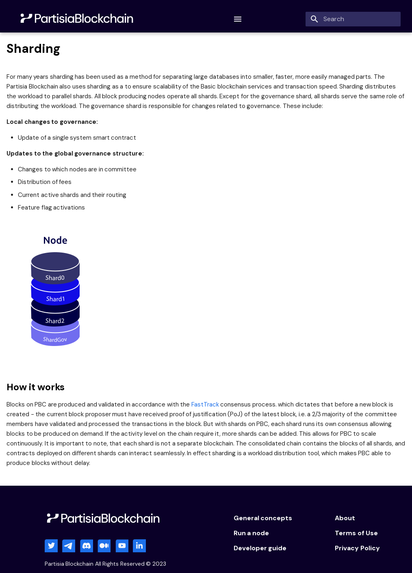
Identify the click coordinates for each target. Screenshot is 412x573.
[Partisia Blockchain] (78, 19)
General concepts (263, 518)
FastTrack (205, 404)
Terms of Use (356, 533)
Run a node (251, 533)
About (345, 518)
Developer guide (260, 548)
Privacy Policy (357, 548)
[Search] (353, 19)
